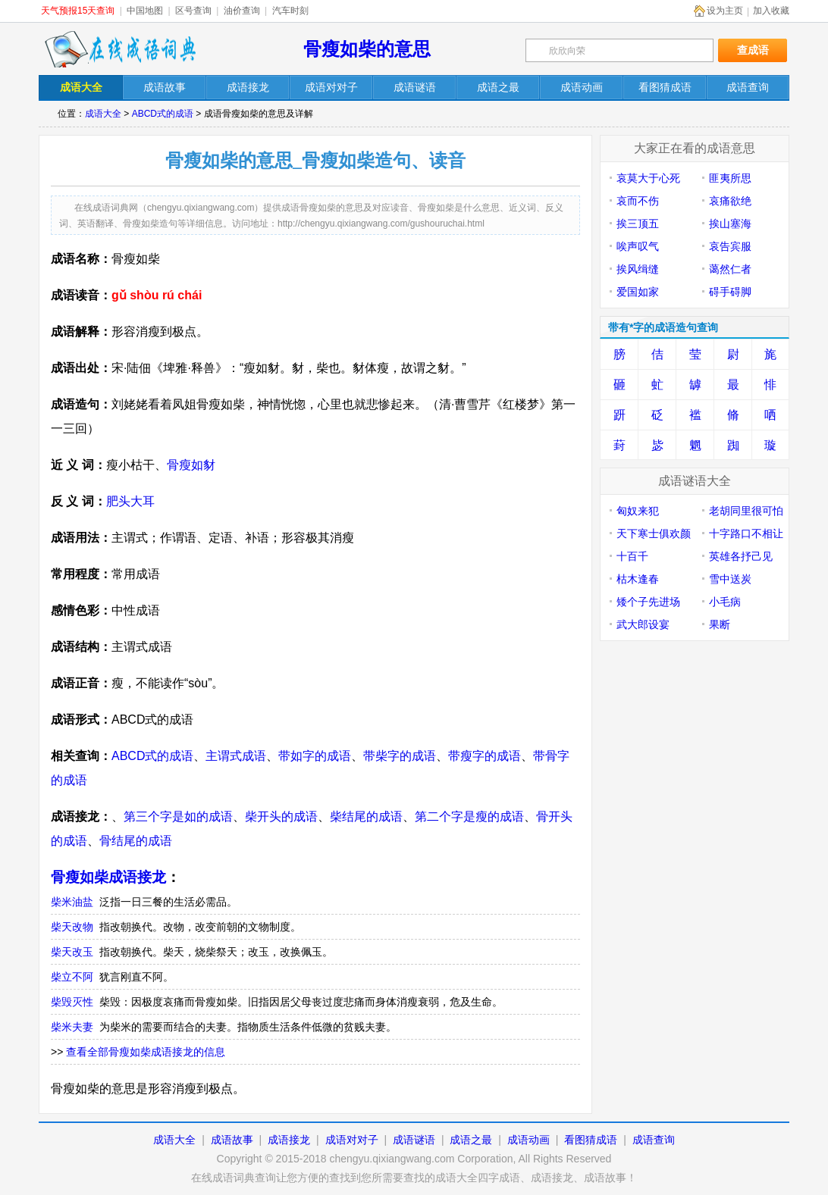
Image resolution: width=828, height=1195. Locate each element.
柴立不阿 (72, 977)
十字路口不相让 (746, 533)
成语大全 (103, 113)
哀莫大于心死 (648, 178)
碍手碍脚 (730, 292)
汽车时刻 (290, 10)
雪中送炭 (730, 579)
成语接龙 (289, 1140)
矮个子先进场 (648, 602)
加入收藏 (771, 10)
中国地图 (145, 10)
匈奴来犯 (637, 511)
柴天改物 (72, 927)
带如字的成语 (314, 755)
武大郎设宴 (643, 624)
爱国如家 (637, 292)
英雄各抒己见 (741, 556)
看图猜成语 (590, 1140)
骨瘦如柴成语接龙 (108, 877)
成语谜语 (414, 1140)
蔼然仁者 (730, 269)
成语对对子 (351, 1140)
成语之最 (471, 1140)
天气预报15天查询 (77, 10)
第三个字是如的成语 (178, 816)
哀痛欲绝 (730, 201)
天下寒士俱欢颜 (653, 533)
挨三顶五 (637, 223)
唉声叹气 (637, 246)
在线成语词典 (119, 49)
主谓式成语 (235, 755)
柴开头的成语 (281, 816)
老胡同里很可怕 (746, 511)
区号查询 (193, 10)
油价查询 (242, 10)
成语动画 (528, 1140)
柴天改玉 (72, 952)
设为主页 (725, 10)
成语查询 (653, 1140)
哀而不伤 (637, 201)
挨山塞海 (730, 223)
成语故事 (232, 1140)
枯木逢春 (637, 579)
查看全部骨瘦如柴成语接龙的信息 (145, 1052)
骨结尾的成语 (135, 840)
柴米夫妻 (72, 1027)
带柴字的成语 (399, 755)
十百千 (632, 556)
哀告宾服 (730, 246)
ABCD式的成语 (162, 113)
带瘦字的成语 (484, 755)
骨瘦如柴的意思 (367, 49)
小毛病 (725, 602)
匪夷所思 (730, 178)
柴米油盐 (72, 902)
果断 (719, 624)
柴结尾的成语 (366, 816)
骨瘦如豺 (191, 464)
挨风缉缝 (637, 269)
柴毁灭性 (72, 1002)
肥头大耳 (130, 501)
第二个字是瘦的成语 (469, 816)
